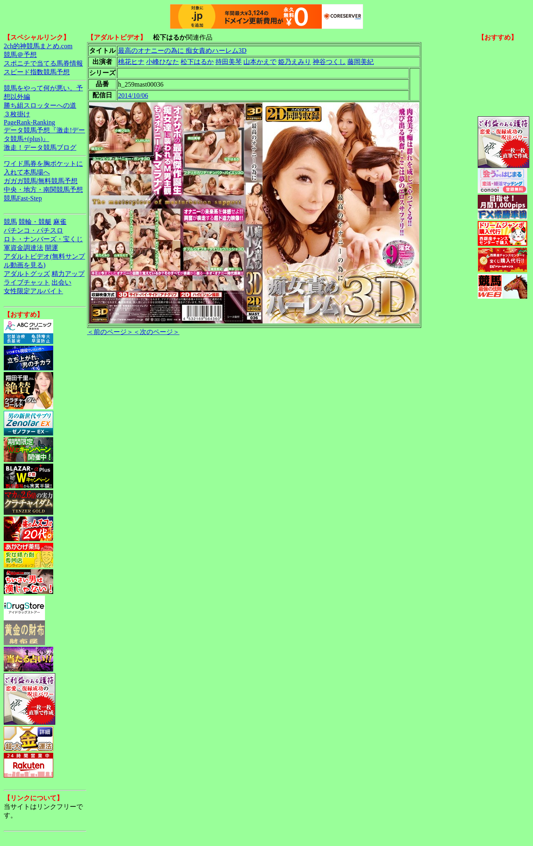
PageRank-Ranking (29, 122)
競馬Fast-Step (23, 198)
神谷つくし (329, 61)
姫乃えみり (294, 61)
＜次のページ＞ (156, 331)
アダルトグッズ (27, 273)
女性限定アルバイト (33, 291)
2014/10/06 (133, 95)
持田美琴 (228, 61)
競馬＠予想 (20, 54)
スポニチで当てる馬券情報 (43, 63)
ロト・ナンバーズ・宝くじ (43, 239)
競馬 (10, 221)
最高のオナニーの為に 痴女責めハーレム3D (182, 50)
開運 (51, 247)
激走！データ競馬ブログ (40, 147)
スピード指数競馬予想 (37, 71)
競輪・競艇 (35, 221)
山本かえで (259, 61)
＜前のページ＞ (110, 331)
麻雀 (59, 221)
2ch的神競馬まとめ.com (38, 45)
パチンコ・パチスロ (33, 230)
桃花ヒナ (131, 61)
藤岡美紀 (360, 61)
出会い (61, 282)
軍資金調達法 (23, 247)
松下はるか (197, 61)
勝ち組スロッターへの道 (40, 105)
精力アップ (68, 273)
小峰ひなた (162, 61)
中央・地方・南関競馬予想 (43, 189)
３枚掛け (17, 114)
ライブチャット (27, 282)
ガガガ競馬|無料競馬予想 (41, 180)
